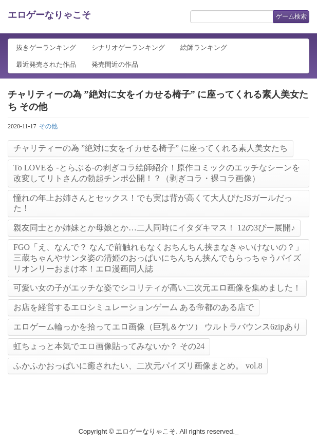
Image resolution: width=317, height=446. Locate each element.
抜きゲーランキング (46, 47)
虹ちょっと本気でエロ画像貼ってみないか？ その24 (108, 346)
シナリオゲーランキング (128, 47)
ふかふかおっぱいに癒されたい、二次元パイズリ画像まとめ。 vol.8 (137, 365)
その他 (48, 126)
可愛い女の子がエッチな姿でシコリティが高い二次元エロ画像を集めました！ (157, 287)
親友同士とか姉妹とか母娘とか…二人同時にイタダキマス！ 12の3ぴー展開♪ (154, 227)
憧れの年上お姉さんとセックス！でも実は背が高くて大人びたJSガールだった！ (152, 203)
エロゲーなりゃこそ (49, 15)
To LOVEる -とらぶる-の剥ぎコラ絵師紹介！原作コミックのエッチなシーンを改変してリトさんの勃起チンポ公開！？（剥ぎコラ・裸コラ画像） (156, 173)
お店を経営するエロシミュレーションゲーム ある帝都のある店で (133, 307)
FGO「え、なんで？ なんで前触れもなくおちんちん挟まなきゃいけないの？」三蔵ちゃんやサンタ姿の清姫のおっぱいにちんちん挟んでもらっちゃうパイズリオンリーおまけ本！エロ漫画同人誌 (158, 258)
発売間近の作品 (114, 64)
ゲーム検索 (291, 16)
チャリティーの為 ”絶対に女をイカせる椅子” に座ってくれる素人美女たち (150, 148)
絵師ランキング (203, 47)
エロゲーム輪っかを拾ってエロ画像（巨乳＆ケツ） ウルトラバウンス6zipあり (157, 326)
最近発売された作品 (46, 64)
